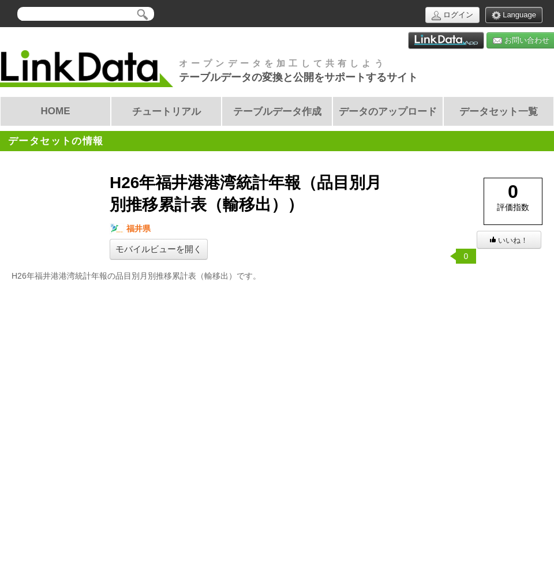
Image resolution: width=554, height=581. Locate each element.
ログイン (452, 15)
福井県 (130, 229)
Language (514, 15)
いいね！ (509, 240)
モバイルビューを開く (158, 249)
